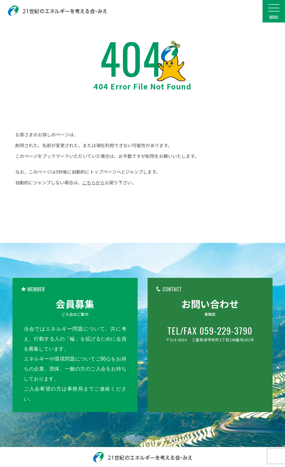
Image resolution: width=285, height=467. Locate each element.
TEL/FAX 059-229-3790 (210, 330)
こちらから (93, 182)
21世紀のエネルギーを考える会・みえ (57, 10)
